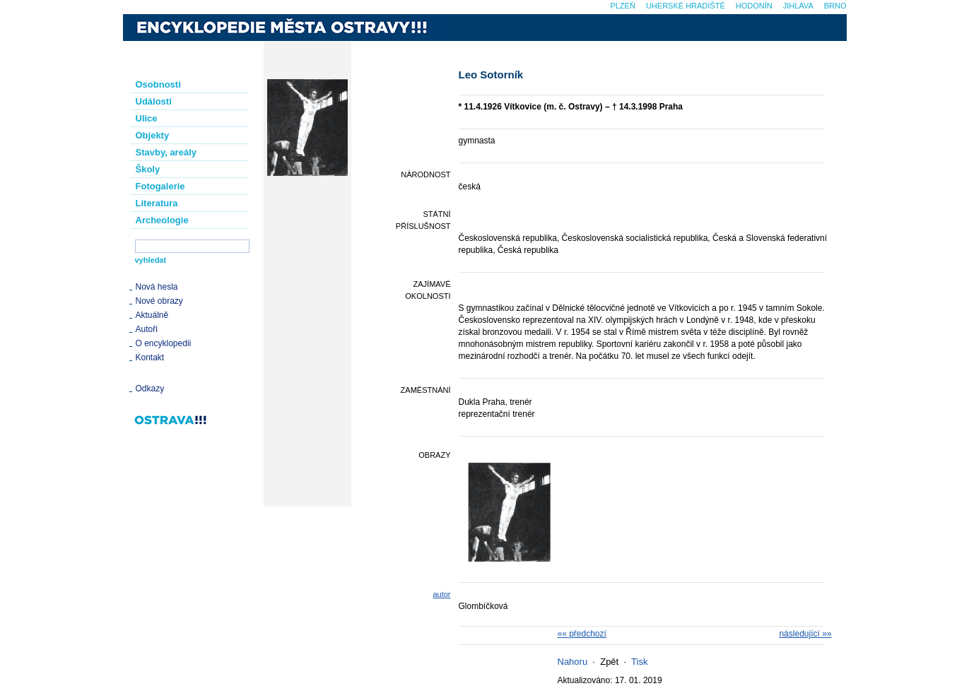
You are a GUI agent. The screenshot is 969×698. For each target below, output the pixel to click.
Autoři (147, 329)
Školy (148, 169)
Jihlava (798, 5)
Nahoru (573, 661)
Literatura (157, 203)
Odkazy (150, 389)
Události (154, 101)
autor (441, 594)
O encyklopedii (164, 343)
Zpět (609, 661)
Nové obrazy (159, 301)
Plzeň (622, 5)
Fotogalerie (160, 186)
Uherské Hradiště (685, 5)
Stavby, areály (166, 152)
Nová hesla (157, 287)
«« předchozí (582, 634)
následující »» (805, 634)
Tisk (639, 661)
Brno (835, 5)
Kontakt (150, 357)
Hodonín (754, 5)
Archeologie (162, 220)
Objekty (153, 135)
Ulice (147, 118)
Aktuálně (152, 315)
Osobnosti (158, 84)
